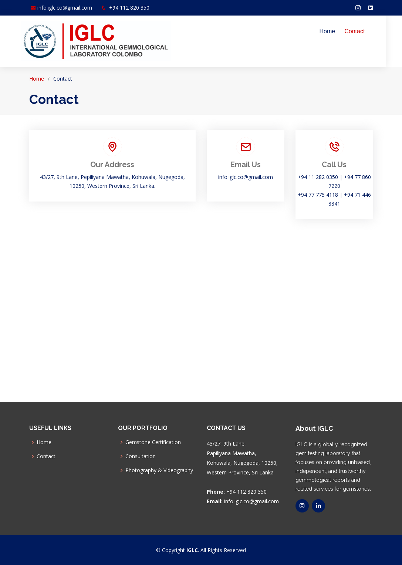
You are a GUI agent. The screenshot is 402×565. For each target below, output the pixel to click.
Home (336, 31)
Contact (362, 31)
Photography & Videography (159, 470)
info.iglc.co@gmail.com (64, 7)
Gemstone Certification (153, 442)
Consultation (140, 456)
